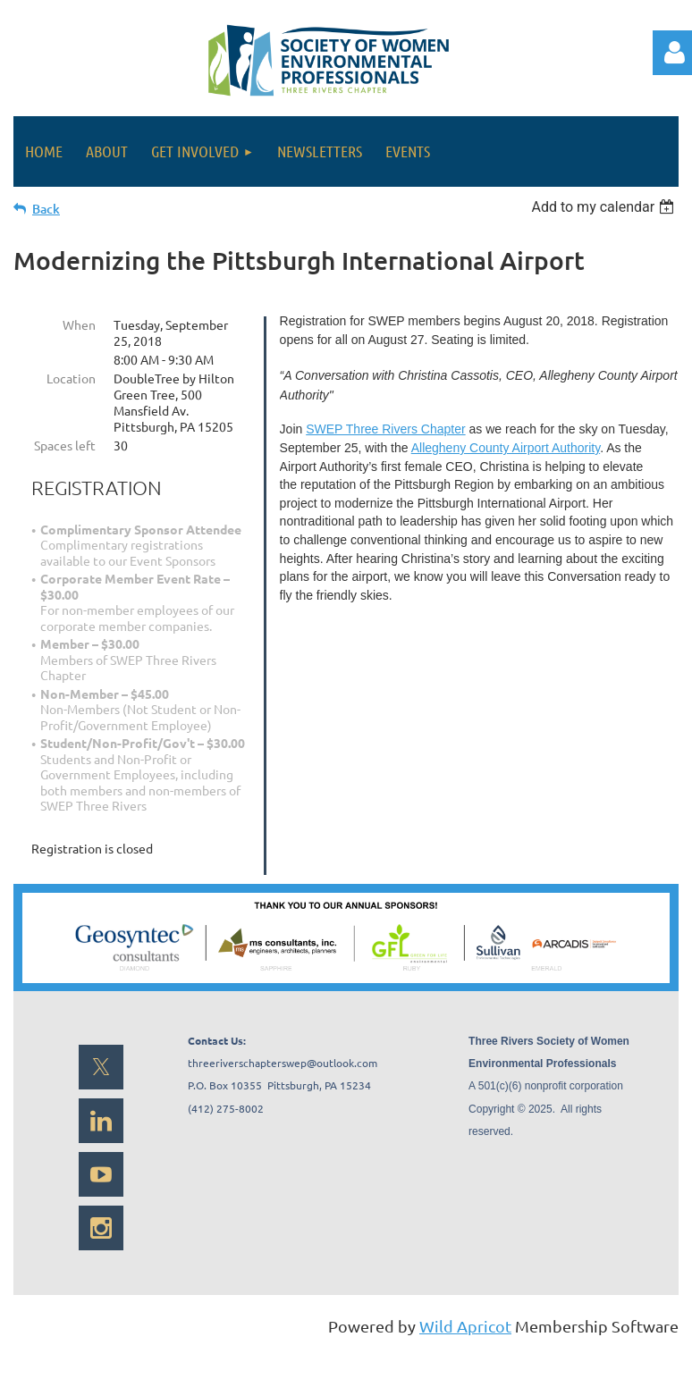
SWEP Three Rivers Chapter (385, 429)
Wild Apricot (465, 1325)
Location (71, 378)
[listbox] (605, 207)
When (79, 324)
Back (46, 208)
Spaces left (65, 445)
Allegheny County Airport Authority (505, 448)
